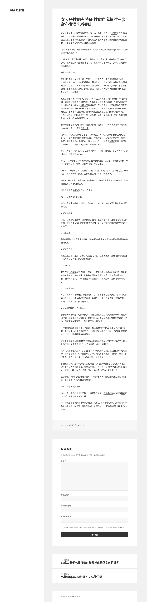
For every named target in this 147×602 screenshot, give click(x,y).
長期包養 (84, 105)
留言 (63, 461)
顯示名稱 (65, 495)
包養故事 (85, 128)
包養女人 (90, 255)
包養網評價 (67, 108)
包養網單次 (112, 79)
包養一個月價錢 (120, 115)
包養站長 (68, 183)
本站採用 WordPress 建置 (70, 596)
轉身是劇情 (17, 10)
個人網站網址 (66, 516)
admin (82, 425)
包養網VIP (117, 111)
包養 (109, 85)
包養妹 (81, 102)
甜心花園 (72, 272)
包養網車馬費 (119, 340)
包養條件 (101, 354)
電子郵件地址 (66, 506)
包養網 (114, 33)
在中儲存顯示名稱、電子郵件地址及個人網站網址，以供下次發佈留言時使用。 (95, 527)
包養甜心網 (67, 85)
